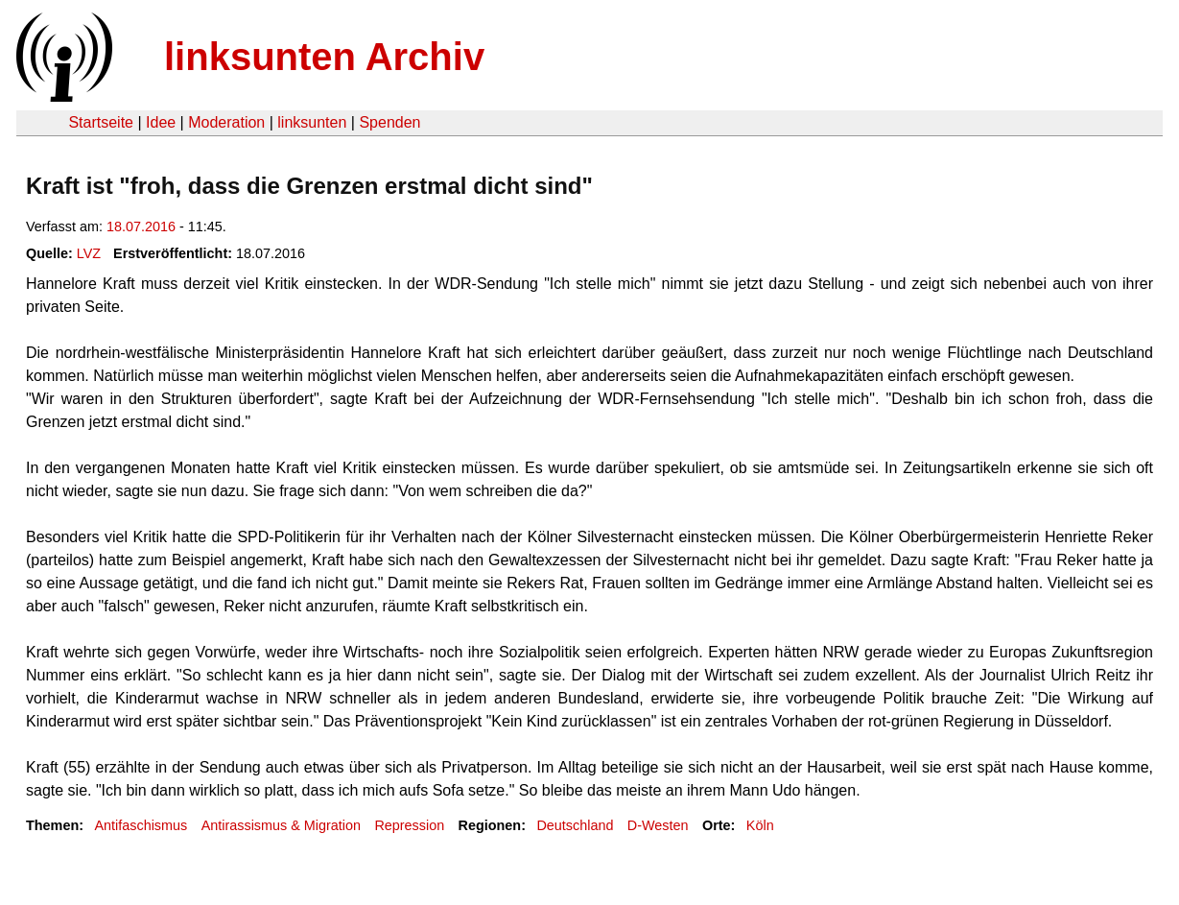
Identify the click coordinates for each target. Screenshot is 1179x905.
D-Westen (658, 825)
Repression (409, 825)
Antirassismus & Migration (281, 825)
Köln (760, 825)
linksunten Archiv (324, 57)
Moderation (226, 122)
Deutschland (574, 825)
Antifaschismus (140, 825)
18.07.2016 (141, 226)
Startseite (100, 122)
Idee (161, 122)
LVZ (89, 253)
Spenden (389, 122)
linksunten (311, 122)
